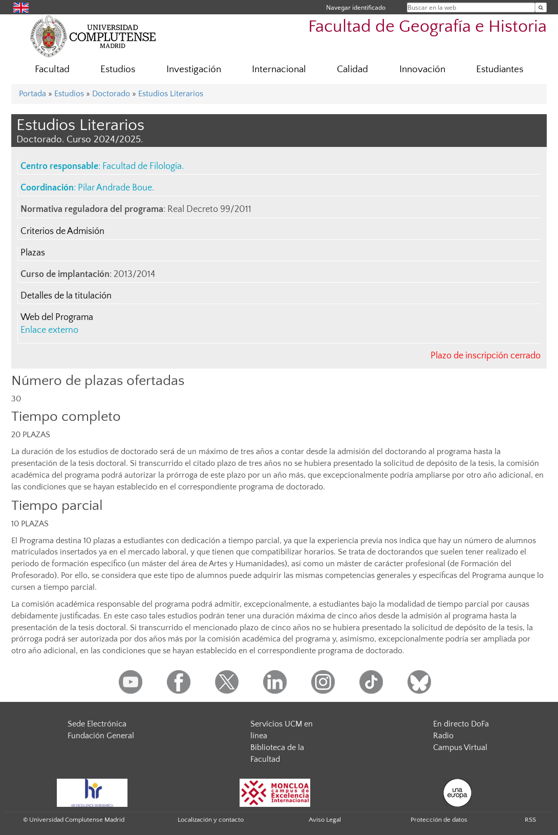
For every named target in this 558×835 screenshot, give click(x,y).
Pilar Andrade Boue (115, 188)
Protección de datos (439, 819)
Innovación (422, 69)
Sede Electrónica (97, 724)
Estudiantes (499, 69)
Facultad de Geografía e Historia (427, 26)
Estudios (117, 69)
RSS (530, 819)
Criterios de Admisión (62, 231)
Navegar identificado (355, 7)
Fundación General (101, 735)
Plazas (32, 253)
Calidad (352, 69)
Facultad (52, 69)
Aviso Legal (325, 819)
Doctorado (111, 93)
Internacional (279, 69)
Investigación (193, 69)
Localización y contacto (211, 819)
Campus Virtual (460, 747)
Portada (32, 93)
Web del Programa (56, 317)
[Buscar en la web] (541, 7)
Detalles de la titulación (66, 296)
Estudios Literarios (170, 93)
